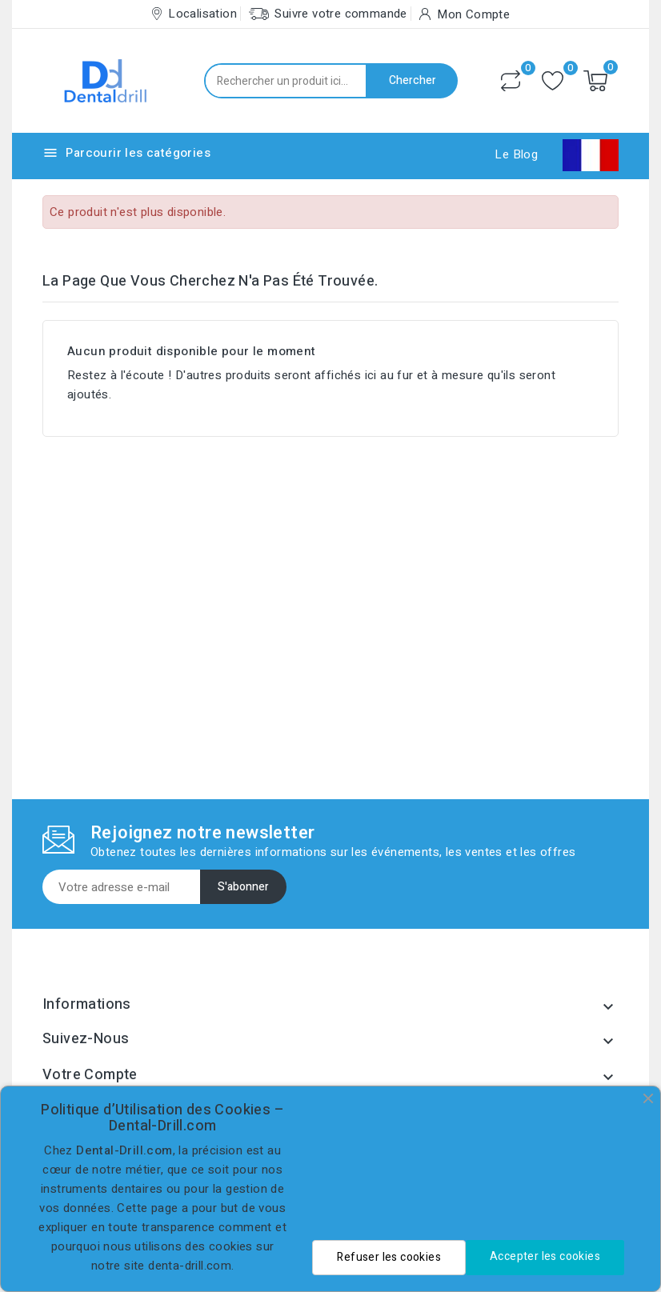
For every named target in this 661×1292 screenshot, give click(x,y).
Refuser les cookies (389, 1257)
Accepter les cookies (545, 1256)
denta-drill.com (189, 1265)
